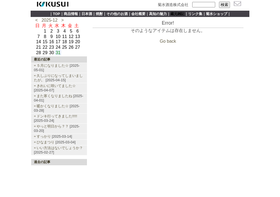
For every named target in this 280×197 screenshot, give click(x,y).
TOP (56, 14)
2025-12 (50, 20)
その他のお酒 (117, 14)
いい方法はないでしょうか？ (60, 148)
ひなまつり (45, 142)
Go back (168, 41)
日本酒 (86, 14)
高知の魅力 (158, 14)
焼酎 (99, 14)
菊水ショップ (216, 14)
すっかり (44, 136)
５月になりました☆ (53, 65)
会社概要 (138, 14)
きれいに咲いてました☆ (56, 86)
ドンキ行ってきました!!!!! (57, 116)
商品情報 (71, 14)
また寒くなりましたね (54, 96)
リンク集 (195, 14)
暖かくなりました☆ (53, 106)
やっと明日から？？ (53, 126)
